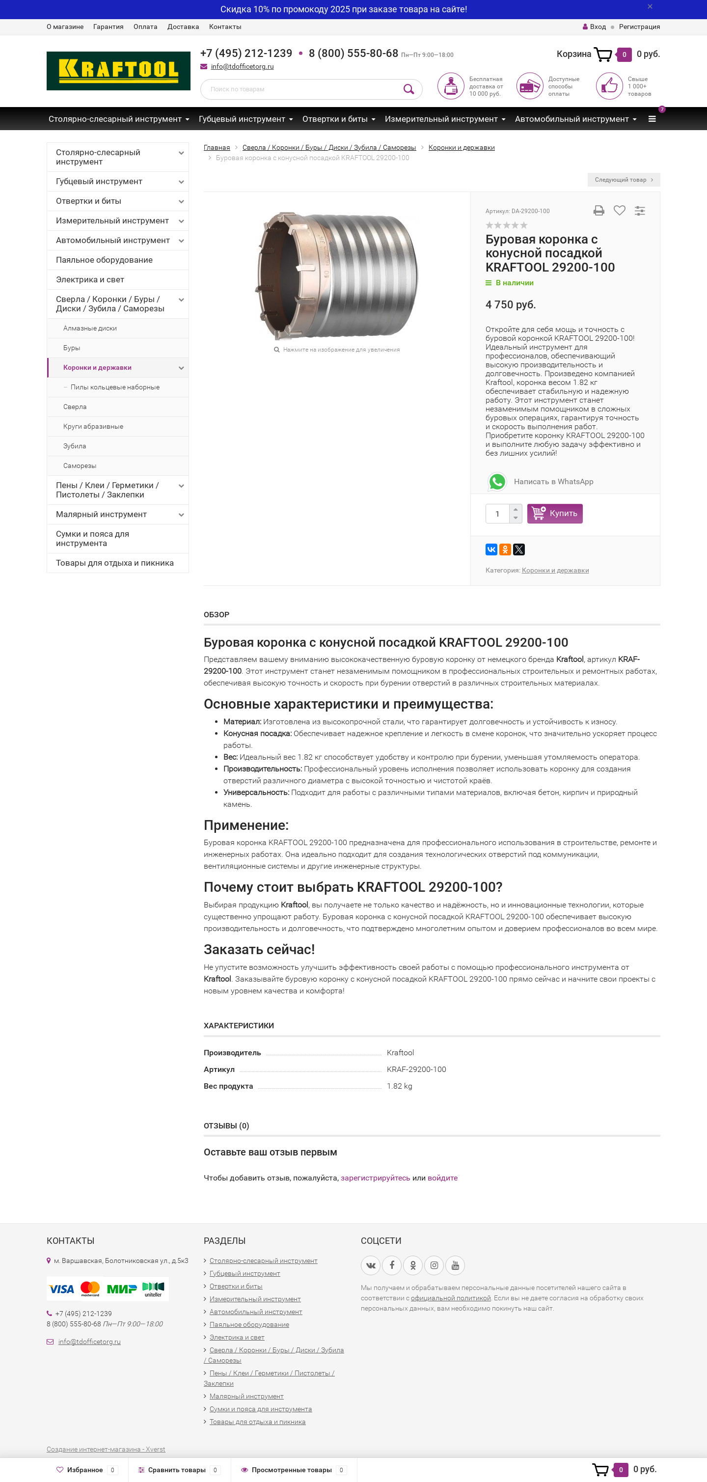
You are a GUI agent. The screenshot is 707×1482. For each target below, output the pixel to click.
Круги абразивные (93, 426)
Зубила (74, 446)
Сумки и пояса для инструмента (92, 538)
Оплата (146, 26)
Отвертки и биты (335, 119)
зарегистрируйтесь (375, 1177)
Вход (594, 26)
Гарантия (108, 26)
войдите (443, 1177)
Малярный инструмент (121, 514)
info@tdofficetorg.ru (242, 66)
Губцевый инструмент (242, 119)
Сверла (75, 407)
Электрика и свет (90, 279)
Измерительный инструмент (441, 119)
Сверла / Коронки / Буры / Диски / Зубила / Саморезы (121, 303)
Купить (563, 513)
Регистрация (639, 26)
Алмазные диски (90, 328)
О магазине (65, 26)
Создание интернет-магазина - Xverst (106, 1449)
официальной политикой (451, 1298)
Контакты (225, 26)
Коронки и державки (124, 368)
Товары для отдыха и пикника (115, 563)
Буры (72, 348)
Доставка (183, 26)
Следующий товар (624, 179)
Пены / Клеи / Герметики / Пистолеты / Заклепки (121, 489)
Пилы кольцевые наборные (115, 387)
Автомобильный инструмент (572, 119)
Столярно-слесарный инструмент (115, 119)
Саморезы (80, 465)
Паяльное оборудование (104, 260)
